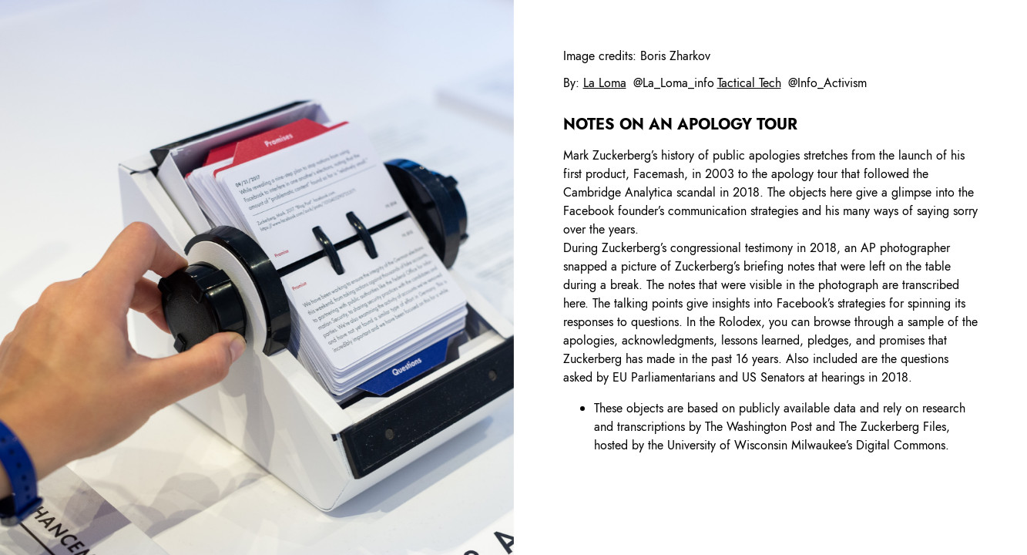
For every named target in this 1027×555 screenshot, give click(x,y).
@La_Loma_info (673, 83)
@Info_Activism (827, 83)
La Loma (604, 83)
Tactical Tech (749, 83)
